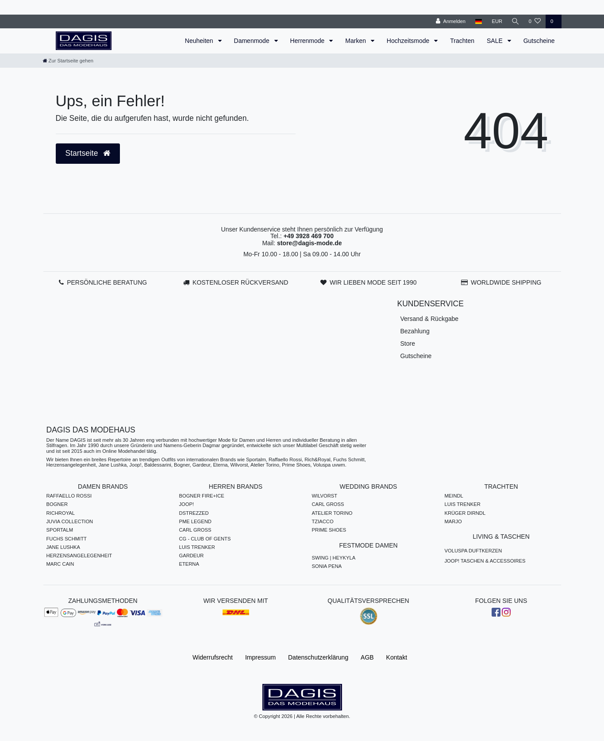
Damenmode (252, 40)
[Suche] (515, 21)
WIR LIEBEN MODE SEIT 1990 (373, 282)
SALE (495, 40)
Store (407, 343)
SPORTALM (59, 530)
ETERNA (189, 564)
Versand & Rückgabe (429, 318)
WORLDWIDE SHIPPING (506, 282)
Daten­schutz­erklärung (318, 657)
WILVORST (325, 495)
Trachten (462, 40)
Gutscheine (539, 40)
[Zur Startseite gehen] (68, 60)
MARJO (453, 521)
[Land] (477, 21)
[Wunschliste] (535, 21)
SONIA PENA (327, 566)
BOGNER (57, 504)
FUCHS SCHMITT (66, 538)
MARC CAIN (60, 564)
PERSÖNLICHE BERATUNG (107, 282)
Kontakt (396, 657)
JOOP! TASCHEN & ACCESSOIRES (485, 560)
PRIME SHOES (329, 530)
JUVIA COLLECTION (69, 521)
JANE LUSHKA (63, 547)
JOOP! (186, 504)
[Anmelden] (449, 21)
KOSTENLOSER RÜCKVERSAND (240, 282)
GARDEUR (191, 555)
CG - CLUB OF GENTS (205, 538)
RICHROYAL (60, 513)
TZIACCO (323, 521)
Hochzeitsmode (409, 40)
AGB (367, 657)
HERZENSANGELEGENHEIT (79, 555)
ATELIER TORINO (332, 513)
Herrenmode (308, 40)
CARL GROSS (195, 530)
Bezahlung (415, 331)
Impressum (260, 657)
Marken (356, 40)
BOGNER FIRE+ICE (201, 495)
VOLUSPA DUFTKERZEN (473, 550)
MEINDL (454, 495)
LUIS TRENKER (197, 547)
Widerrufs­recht (212, 657)
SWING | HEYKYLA (334, 557)
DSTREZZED (194, 513)
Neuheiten (200, 40)
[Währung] (496, 21)
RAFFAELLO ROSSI (69, 495)
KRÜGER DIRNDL (465, 513)
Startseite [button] (88, 153)
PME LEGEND (195, 521)
